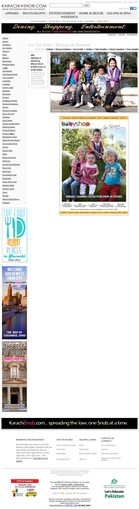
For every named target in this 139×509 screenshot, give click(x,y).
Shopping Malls (8, 185)
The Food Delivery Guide (65, 445)
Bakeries (6, 58)
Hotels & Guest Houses (11, 140)
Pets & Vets (7, 168)
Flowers (5, 107)
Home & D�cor (9, 134)
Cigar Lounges (8, 78)
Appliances (6, 45)
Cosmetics (6, 84)
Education (6, 91)
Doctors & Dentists (63, 49)
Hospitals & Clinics (10, 137)
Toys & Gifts (78, 49)
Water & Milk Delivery (10, 199)
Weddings (6, 203)
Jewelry (5, 147)
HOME (87, 2)
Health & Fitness (9, 127)
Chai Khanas (7, 71)
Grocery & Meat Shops (11, 124)
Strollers (89, 49)
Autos (4, 55)
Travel (4, 192)
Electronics (7, 94)
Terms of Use (79, 484)
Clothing (49, 49)
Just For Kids (7, 151)
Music (5, 154)
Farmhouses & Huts (10, 101)
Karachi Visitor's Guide (88, 454)
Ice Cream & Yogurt (10, 144)
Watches (5, 196)
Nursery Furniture (117, 49)
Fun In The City (8, 114)
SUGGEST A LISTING (114, 2)
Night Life (6, 161)
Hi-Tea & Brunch (9, 130)
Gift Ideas (6, 117)
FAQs (125, 2)
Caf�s (5, 68)
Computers (7, 81)
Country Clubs (8, 87)
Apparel (5, 41)
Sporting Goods (8, 189)
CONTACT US (133, 2)
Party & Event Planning (11, 164)
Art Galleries (7, 48)
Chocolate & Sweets (10, 74)
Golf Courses (7, 120)
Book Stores (7, 61)
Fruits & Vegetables (10, 111)
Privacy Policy (67, 484)
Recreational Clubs (10, 175)
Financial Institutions (10, 104)
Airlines (5, 38)
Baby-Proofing (101, 49)
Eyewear (6, 97)
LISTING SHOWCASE (98, 2)
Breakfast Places (9, 64)
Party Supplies (132, 49)
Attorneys (6, 51)
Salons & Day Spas (10, 182)
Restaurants (7, 178)
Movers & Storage (9, 158)
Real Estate (7, 171)
